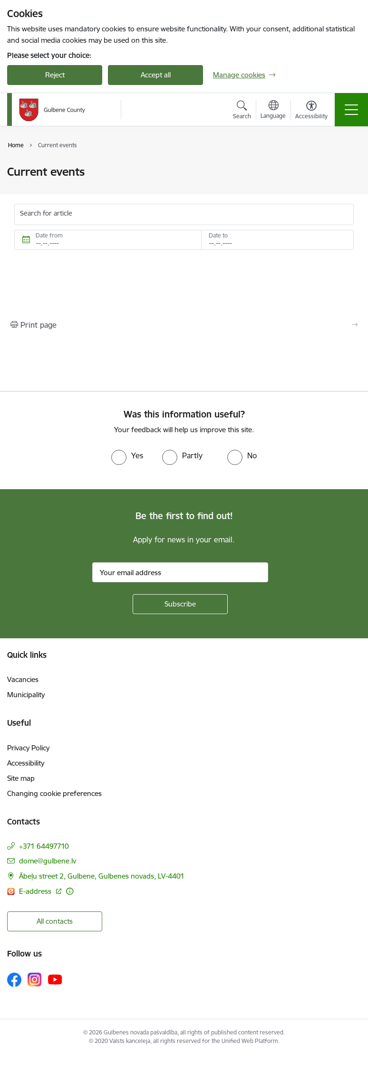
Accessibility (25, 762)
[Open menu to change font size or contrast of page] (311, 111)
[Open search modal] (242, 111)
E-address (36, 891)
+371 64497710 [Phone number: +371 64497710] (44, 846)
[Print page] (184, 325)
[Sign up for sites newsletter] (180, 604)
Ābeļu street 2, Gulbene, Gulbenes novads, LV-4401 (101, 876)
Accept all (156, 74)
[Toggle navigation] (351, 109)
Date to (218, 235)
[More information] (69, 891)
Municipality (26, 694)
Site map (21, 778)
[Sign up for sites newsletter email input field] (180, 572)
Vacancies (23, 679)
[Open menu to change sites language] (273, 111)
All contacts (55, 921)
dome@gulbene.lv (47, 860)
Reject (55, 74)
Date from (49, 235)
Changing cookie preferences (54, 793)
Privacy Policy (28, 747)
